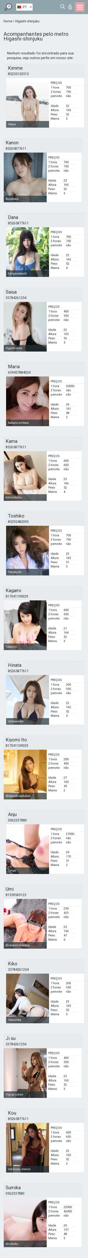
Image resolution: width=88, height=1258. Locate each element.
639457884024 (19, 372)
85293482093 (18, 522)
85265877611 (16, 148)
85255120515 (18, 74)
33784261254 (16, 298)
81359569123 (16, 895)
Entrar (70, 6)
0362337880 (17, 820)
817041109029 (17, 596)
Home (8, 21)
